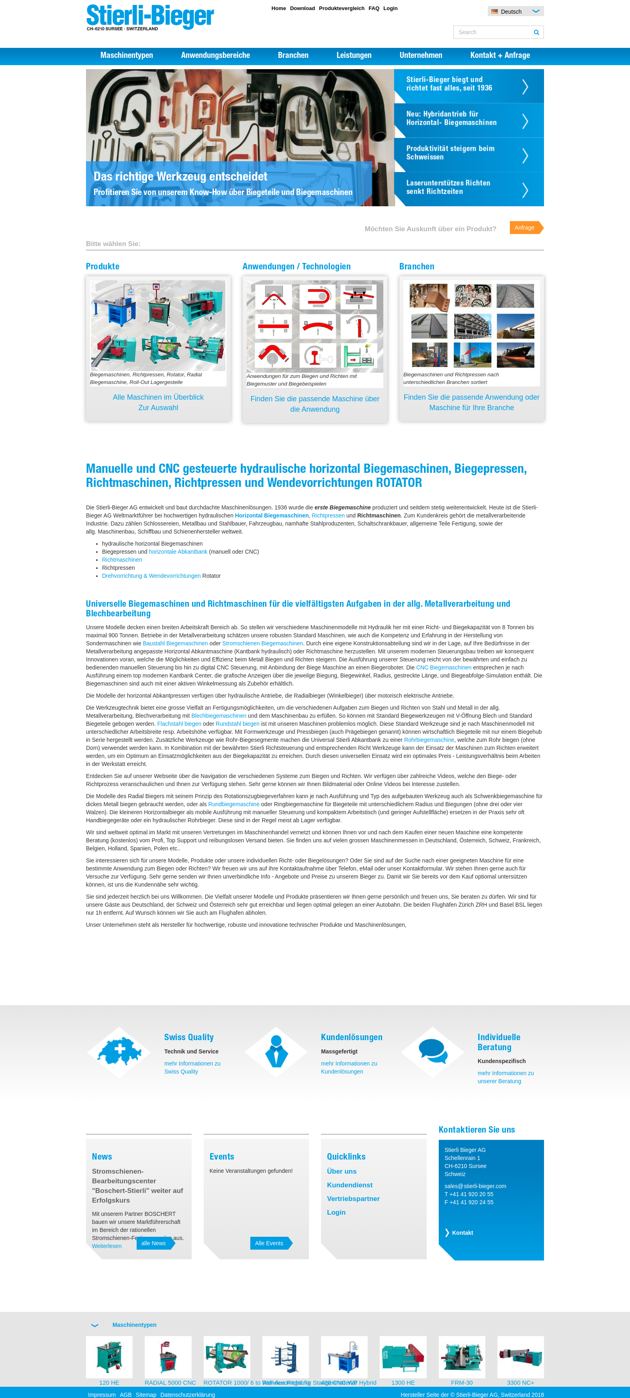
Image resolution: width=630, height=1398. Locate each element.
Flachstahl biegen (179, 724)
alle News (153, 1243)
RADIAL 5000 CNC (170, 1382)
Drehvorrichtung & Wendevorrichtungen (151, 576)
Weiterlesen (107, 1246)
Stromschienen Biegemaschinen (262, 643)
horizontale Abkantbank (178, 551)
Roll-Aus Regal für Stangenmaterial (309, 1382)
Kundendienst (349, 1185)
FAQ (374, 8)
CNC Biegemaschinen (444, 667)
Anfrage (524, 227)
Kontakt (462, 1233)
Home (279, 8)
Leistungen (354, 56)
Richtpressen (328, 515)
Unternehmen (421, 56)
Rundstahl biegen (238, 724)
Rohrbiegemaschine (429, 740)
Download (302, 8)
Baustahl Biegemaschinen (175, 643)
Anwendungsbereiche (215, 56)
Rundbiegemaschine (234, 804)
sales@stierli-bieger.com (476, 1186)
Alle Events (269, 1243)
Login (390, 8)
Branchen (293, 56)
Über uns (342, 1171)
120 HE (109, 1382)
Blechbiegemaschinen (218, 715)
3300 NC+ (520, 1382)
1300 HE (403, 1382)
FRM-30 (462, 1382)
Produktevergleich (341, 8)
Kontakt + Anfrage (500, 56)
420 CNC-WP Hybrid (348, 1382)
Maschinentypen (126, 56)
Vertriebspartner (353, 1199)
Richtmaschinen (122, 559)
